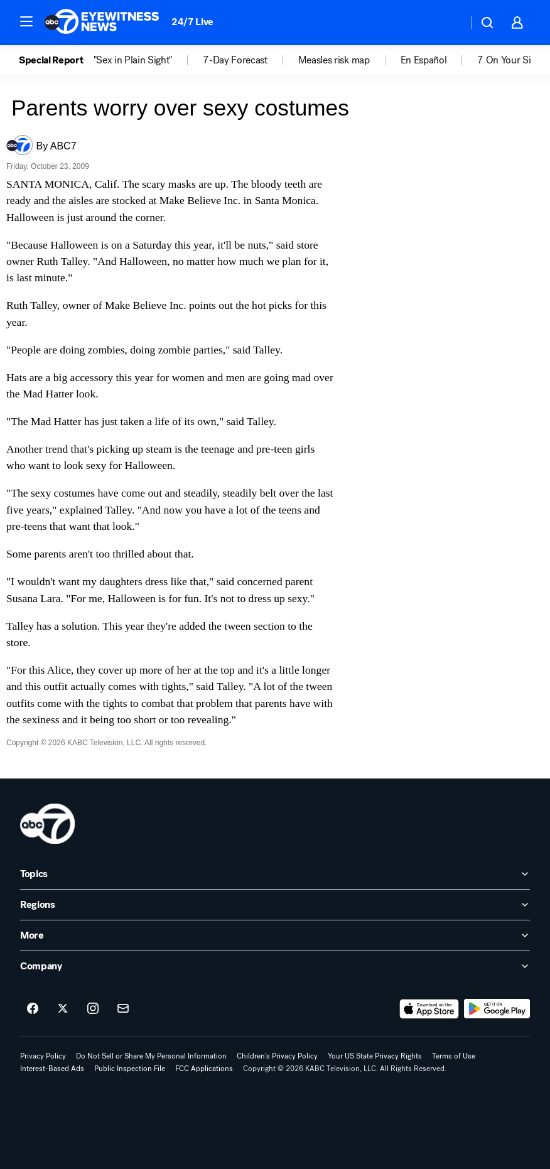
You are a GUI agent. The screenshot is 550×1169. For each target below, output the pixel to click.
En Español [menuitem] (424, 60)
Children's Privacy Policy (277, 1056)
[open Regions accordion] (275, 905)
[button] (26, 21)
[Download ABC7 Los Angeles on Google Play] (497, 1009)
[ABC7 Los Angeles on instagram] (92, 1008)
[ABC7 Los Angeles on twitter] (62, 1008)
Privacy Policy (43, 1056)
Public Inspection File (129, 1068)
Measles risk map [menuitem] (334, 60)
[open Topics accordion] (275, 874)
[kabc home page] (47, 824)
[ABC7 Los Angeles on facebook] (32, 1008)
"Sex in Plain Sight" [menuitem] (133, 60)
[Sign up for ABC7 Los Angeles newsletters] (123, 1008)
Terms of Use (453, 1056)
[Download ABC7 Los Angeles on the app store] (429, 1009)
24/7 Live (192, 21)
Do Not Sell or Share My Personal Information (151, 1056)
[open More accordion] (275, 935)
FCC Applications (204, 1068)
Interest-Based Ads (52, 1068)
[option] (56, 60)
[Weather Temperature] (448, 22)
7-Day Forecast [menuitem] (235, 60)
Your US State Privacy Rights (375, 1056)
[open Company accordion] (275, 966)
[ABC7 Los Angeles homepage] (102, 22)
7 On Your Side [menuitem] (509, 60)
